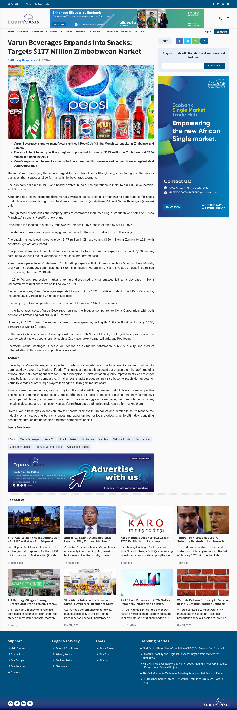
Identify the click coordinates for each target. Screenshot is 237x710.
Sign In (208, 31)
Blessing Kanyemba (23, 60)
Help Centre (18, 648)
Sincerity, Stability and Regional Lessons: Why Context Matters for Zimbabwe (88, 539)
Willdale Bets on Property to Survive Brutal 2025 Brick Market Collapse (203, 602)
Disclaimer (62, 666)
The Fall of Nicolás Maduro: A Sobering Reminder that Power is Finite (200, 539)
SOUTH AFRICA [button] (39, 31)
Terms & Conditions (67, 648)
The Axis (104, 654)
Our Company (19, 660)
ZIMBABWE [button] (23, 31)
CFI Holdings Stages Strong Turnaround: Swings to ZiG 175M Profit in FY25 (31, 602)
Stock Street (106, 648)
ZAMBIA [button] (54, 31)
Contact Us (17, 654)
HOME (11, 31)
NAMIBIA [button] (81, 31)
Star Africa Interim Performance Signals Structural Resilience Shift (88, 602)
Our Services (18, 666)
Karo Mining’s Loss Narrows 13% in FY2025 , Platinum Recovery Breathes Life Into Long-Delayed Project (145, 539)
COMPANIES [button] (112, 31)
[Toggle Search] (220, 18)
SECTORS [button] (139, 31)
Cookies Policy (64, 660)
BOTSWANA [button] (67, 31)
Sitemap (104, 660)
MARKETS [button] (126, 31)
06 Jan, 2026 (14, 4)
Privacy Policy (64, 654)
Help (47, 4)
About (29, 4)
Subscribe (222, 31)
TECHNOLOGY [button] (96, 31)
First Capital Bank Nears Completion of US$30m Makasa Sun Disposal (33, 539)
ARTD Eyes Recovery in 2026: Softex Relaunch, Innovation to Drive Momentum (145, 602)
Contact (38, 4)
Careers (15, 672)
